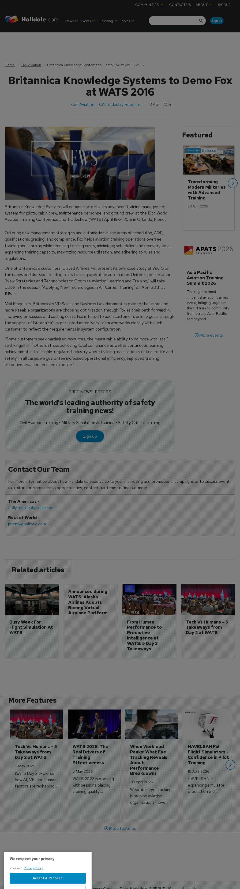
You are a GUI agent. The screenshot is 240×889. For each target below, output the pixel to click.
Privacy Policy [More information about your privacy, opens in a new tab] (33, 884)
